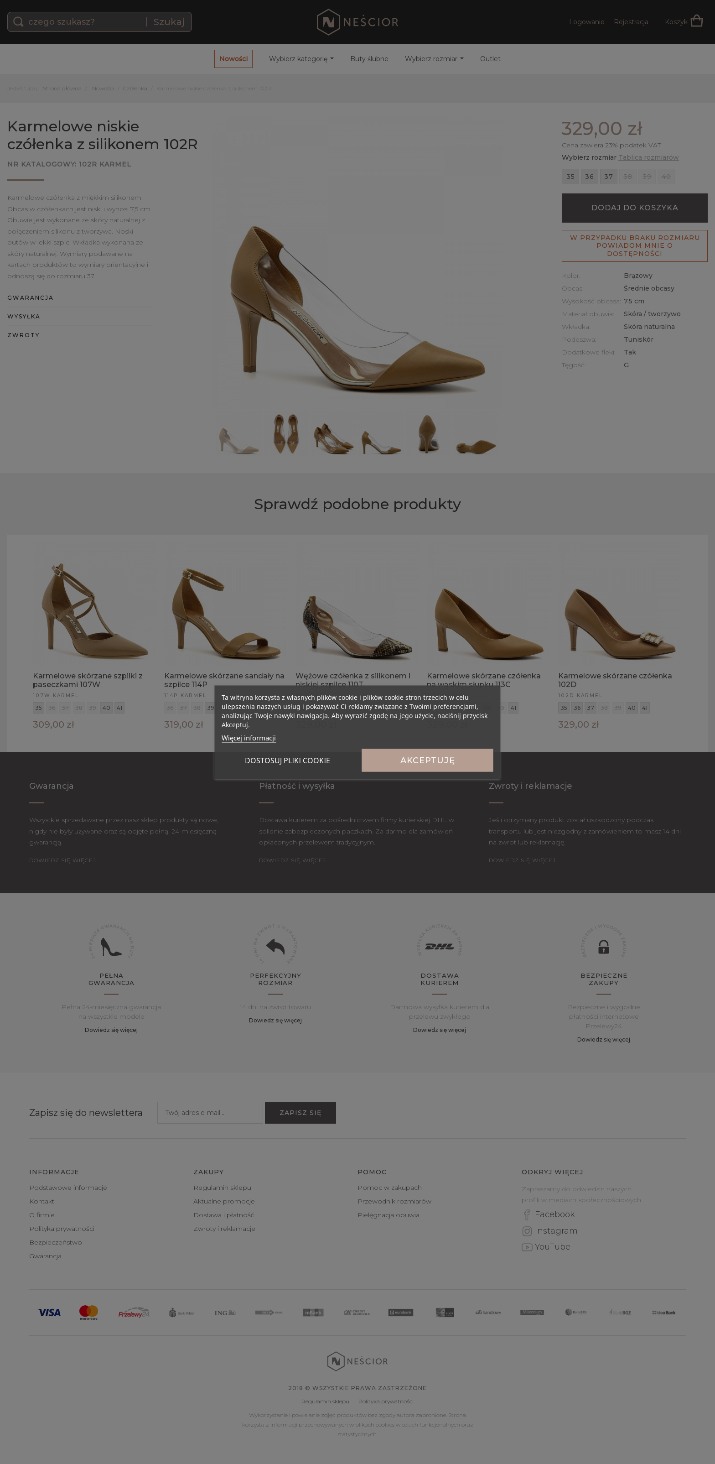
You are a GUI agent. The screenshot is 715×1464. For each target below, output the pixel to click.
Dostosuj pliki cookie (287, 760)
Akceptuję (427, 760)
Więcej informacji (249, 737)
